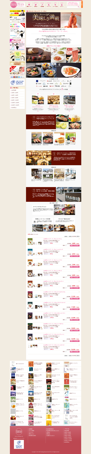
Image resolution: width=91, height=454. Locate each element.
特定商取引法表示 (32, 435)
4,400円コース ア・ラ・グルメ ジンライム (53, 238)
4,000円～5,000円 (14, 95)
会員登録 (30, 428)
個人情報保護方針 (50, 428)
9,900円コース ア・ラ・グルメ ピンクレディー (54, 281)
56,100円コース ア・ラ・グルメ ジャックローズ (54, 345)
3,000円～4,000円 (14, 92)
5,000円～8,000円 (14, 97)
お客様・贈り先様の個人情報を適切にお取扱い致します (20, 82)
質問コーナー (31, 433)
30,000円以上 (14, 107)
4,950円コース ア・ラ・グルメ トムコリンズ (53, 249)
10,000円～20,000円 (15, 102)
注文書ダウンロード (50, 435)
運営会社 (48, 433)
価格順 (66, 236)
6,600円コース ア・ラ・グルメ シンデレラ (53, 270)
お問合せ (48, 432)
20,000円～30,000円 (15, 105)
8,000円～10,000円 (15, 100)
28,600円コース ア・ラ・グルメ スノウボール (53, 323)
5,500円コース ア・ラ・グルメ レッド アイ (53, 260)
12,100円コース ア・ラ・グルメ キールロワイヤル (54, 291)
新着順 (70, 236)
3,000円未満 (13, 90)
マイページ (31, 432)
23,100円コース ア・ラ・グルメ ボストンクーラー (54, 313)
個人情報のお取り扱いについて (52, 430)
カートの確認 (31, 430)
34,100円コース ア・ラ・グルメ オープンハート (54, 334)
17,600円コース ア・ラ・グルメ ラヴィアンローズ (54, 302)
